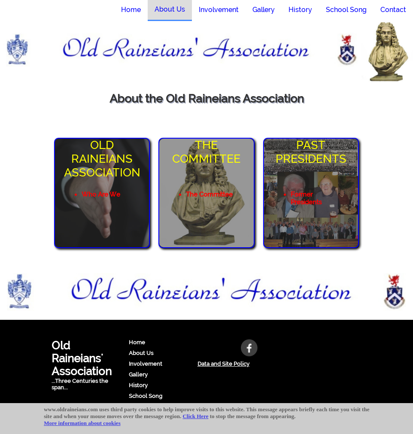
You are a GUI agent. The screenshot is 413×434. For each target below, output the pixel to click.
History (138, 385)
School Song (145, 396)
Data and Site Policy (223, 364)
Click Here (195, 416)
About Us (141, 353)
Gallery (138, 374)
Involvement (145, 364)
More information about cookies (82, 423)
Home (137, 342)
